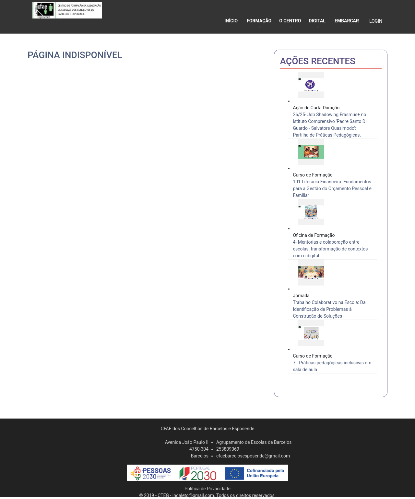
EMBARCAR (347, 20)
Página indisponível (75, 55)
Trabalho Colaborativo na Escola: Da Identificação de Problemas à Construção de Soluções (329, 309)
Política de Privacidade (207, 488)
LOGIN (375, 21)
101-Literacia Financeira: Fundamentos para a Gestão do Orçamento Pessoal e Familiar (332, 188)
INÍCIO (231, 20)
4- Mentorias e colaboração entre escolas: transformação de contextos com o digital (330, 248)
